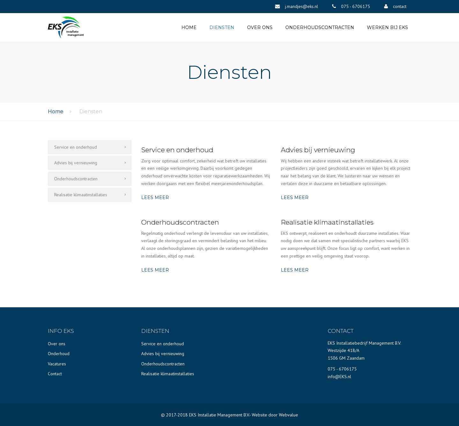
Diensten (221, 27)
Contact (55, 374)
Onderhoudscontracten (319, 27)
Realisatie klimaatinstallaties (80, 195)
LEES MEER (155, 197)
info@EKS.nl (339, 376)
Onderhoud (58, 353)
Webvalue (288, 415)
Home (189, 27)
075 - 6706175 (342, 369)
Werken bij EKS (387, 27)
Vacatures (57, 364)
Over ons (260, 27)
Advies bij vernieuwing (75, 163)
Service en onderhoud (75, 147)
